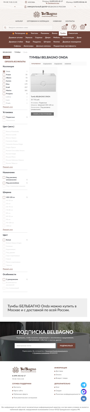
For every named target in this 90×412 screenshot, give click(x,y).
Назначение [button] (9, 172)
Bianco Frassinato (12, 131)
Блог (57, 387)
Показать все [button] (8, 107)
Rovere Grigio (11, 154)
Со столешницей (12, 288)
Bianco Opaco (11, 138)
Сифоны (17, 46)
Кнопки (56, 42)
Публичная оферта (21, 394)
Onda (8, 71)
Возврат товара (62, 378)
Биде (28, 42)
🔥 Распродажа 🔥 (20, 33)
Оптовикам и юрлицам (38, 21)
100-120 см (10, 197)
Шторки (47, 42)
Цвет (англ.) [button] (8, 127)
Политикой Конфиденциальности (56, 351)
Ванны (54, 33)
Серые (8, 259)
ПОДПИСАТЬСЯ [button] (66, 346)
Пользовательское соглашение (25, 398)
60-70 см (9, 207)
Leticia (8, 97)
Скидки (58, 391)
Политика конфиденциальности (68, 394)
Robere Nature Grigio (13, 243)
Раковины (45, 33)
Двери (48, 37)
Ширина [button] (7, 192)
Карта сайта (18, 391)
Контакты (70, 21)
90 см (8, 219)
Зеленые (9, 246)
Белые (8, 240)
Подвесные (10, 117)
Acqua (8, 75)
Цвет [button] (5, 235)
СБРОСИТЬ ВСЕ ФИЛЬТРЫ (15, 61)
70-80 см (9, 210)
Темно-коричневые (13, 262)
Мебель (56, 37)
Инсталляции (68, 37)
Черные (9, 265)
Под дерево (10, 252)
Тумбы (63, 33)
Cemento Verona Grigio (14, 144)
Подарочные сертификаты (65, 46)
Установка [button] (8, 112)
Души (79, 37)
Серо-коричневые (13, 256)
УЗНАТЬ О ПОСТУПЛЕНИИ (42, 114)
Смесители (73, 33)
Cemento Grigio (11, 141)
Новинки (57, 21)
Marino (8, 90)
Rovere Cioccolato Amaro (15, 150)
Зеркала (28, 37)
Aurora (8, 81)
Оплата (58, 375)
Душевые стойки (16, 42)
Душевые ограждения (72, 42)
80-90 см (9, 216)
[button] (52, 3)
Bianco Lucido (11, 135)
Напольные (10, 120)
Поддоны (37, 42)
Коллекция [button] (8, 67)
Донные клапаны (43, 46)
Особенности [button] (9, 274)
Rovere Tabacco (11, 163)
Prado (8, 103)
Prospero (9, 94)
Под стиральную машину (15, 186)
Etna (7, 84)
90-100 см (10, 223)
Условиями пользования (42, 353)
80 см (8, 213)
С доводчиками (12, 279)
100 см (8, 226)
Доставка (59, 371)
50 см (8, 204)
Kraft (8, 87)
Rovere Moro (10, 157)
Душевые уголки (16, 37)
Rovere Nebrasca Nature (15, 160)
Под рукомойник (12, 183)
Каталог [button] (19, 21)
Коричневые (10, 249)
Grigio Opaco (11, 147)
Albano (8, 78)
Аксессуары (28, 46)
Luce (7, 100)
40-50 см (9, 200)
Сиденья (38, 37)
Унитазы (34, 33)
